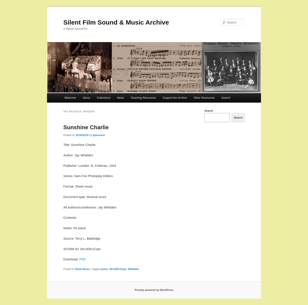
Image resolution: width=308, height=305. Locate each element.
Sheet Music (82, 269)
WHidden (133, 269)
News (120, 97)
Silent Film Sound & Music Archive (116, 22)
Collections (103, 97)
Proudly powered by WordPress (154, 290)
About (86, 97)
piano (104, 269)
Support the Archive (175, 97)
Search (225, 97)
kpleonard (99, 135)
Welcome (70, 97)
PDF (82, 259)
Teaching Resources (143, 97)
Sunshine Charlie (86, 127)
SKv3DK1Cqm (117, 269)
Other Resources (204, 97)
